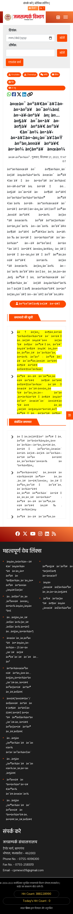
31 (12, 88)
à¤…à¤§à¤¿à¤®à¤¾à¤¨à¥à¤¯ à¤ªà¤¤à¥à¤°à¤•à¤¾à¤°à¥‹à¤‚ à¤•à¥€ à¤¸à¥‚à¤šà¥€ (19, 810)
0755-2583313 (24, 864)
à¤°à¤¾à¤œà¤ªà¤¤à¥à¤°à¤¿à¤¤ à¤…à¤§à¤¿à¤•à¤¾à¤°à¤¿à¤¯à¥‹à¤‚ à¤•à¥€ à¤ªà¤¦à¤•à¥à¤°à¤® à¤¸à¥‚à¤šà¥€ (18, 680)
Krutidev (14, 74)
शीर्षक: (13, 45)
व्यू (12, 88)
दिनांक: (13, 30)
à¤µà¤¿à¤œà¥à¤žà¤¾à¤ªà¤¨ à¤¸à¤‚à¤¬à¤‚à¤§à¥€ (57, 587)
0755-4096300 (29, 859)
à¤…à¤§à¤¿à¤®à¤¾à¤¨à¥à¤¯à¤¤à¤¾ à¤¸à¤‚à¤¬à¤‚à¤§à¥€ (19, 766)
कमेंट (43, 74)
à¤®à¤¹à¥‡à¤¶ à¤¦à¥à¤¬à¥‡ (39, 304)
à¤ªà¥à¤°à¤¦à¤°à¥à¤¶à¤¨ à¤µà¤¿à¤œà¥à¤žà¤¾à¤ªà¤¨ (57, 603)
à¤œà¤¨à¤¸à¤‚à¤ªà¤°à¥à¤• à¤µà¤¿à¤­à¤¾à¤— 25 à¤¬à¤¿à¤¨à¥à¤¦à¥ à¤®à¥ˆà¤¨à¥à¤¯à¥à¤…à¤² (22, 650)
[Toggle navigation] (65, 17)
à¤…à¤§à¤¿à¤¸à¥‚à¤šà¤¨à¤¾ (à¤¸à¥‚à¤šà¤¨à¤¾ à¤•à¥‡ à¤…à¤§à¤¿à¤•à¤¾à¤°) (19, 624)
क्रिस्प (28, 908)
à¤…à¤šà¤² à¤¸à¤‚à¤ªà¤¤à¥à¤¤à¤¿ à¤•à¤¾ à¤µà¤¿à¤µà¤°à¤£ (19, 603)
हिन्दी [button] (32, 8)
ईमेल (55, 74)
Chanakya (30, 74)
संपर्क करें (28, 3)
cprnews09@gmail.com (28, 870)
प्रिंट (11, 82)
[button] (42, 8)
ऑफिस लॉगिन (41, 3)
